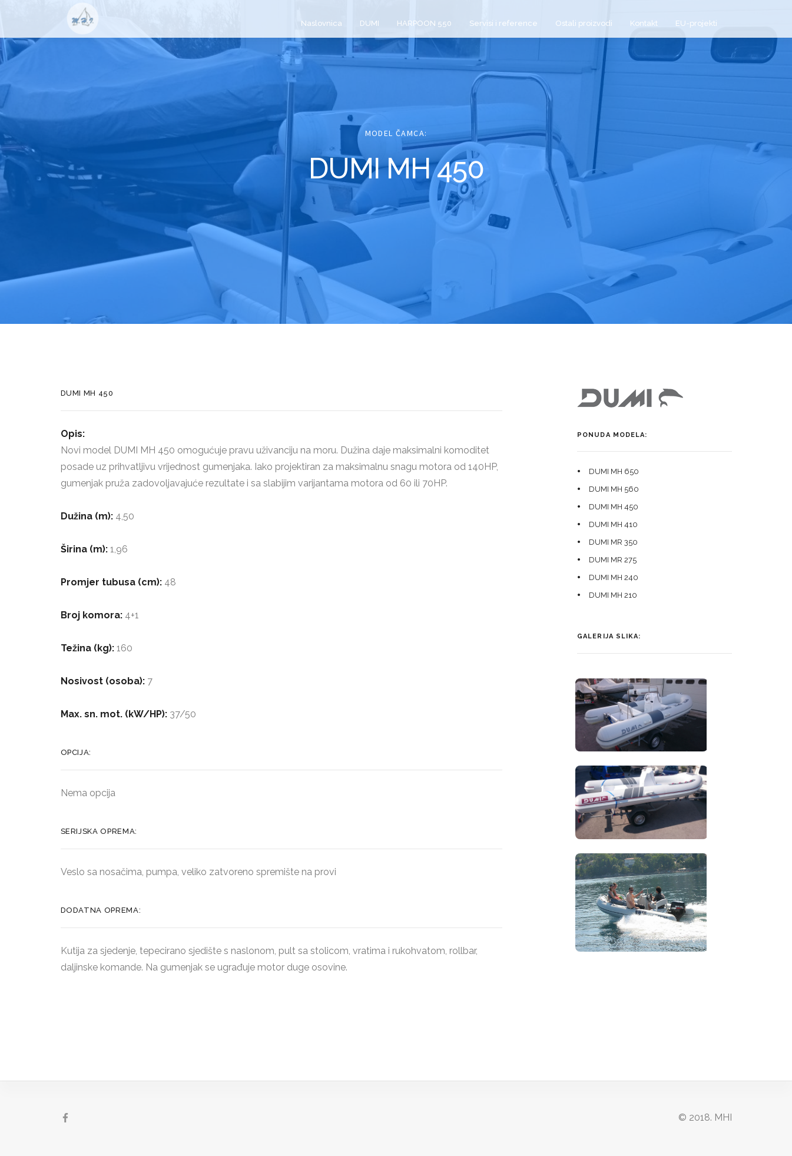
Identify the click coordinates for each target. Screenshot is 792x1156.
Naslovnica (321, 23)
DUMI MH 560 (614, 489)
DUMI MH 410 (613, 524)
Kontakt (644, 23)
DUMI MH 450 (613, 506)
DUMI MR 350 (613, 542)
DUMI (369, 23)
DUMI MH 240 (613, 577)
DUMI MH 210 (613, 595)
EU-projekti (696, 23)
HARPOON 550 (424, 23)
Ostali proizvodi (583, 23)
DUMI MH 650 (614, 471)
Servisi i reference (503, 23)
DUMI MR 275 (613, 559)
